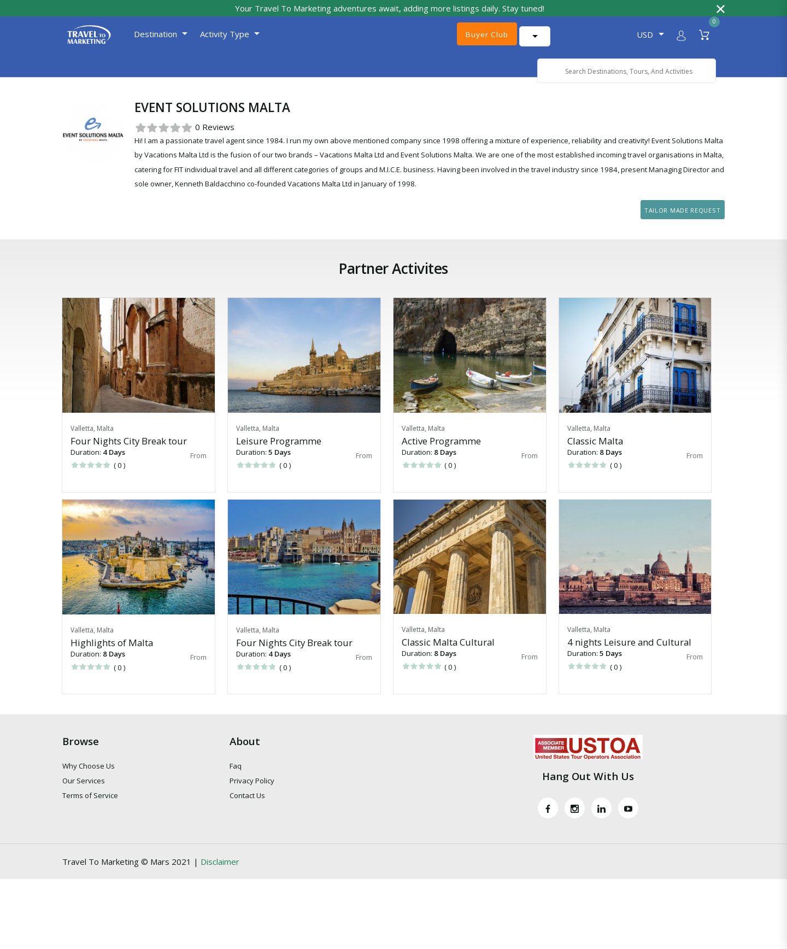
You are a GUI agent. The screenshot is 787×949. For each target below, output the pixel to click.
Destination (145, 33)
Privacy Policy (252, 795)
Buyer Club (486, 34)
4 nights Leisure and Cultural (629, 656)
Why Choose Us (88, 780)
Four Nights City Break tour (129, 454)
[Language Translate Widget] (571, 34)
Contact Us (247, 810)
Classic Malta (595, 454)
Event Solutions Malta (211, 88)
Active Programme (441, 454)
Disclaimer (220, 875)
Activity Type (214, 33)
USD (645, 34)
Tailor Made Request (682, 224)
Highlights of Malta (112, 657)
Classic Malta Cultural (448, 656)
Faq (236, 780)
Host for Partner (128, 88)
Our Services (83, 795)
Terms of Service (90, 810)
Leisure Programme (278, 454)
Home (74, 88)
